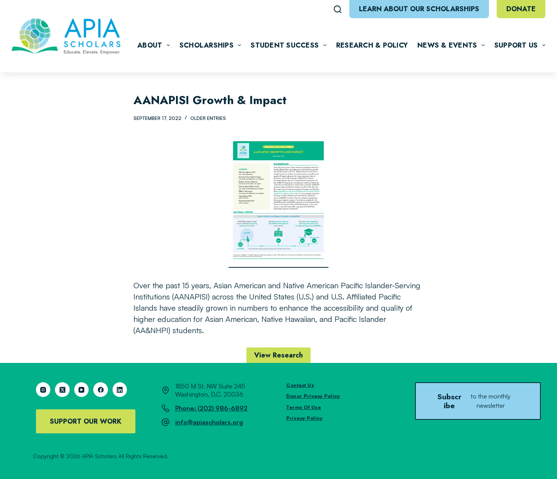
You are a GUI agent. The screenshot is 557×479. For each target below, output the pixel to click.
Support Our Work (85, 421)
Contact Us (300, 385)
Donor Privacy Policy (313, 396)
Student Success (290, 45)
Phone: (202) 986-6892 (211, 408)
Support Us (519, 45)
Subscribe (478, 401)
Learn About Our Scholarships (419, 9)
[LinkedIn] (120, 389)
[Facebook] (100, 389)
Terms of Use (303, 407)
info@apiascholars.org (209, 422)
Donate (521, 9)
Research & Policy (372, 45)
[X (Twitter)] (62, 389)
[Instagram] (43, 389)
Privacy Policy (304, 418)
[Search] (338, 9)
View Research (278, 355)
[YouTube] (81, 389)
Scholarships (211, 45)
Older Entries (208, 118)
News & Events (452, 45)
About (155, 45)
